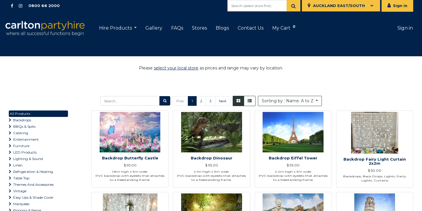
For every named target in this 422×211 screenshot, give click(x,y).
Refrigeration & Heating (33, 171)
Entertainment (26, 139)
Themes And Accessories (33, 184)
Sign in (400, 5)
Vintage (19, 191)
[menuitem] (158, 28)
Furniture (21, 146)
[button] (290, 101)
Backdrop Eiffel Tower (293, 173)
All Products (20, 113)
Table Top (21, 178)
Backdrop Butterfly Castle (130, 173)
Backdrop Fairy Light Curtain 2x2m (374, 171)
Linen (18, 165)
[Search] (293, 5)
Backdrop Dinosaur (211, 173)
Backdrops (22, 120)
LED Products (25, 152)
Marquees (21, 204)
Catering (20, 133)
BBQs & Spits (24, 126)
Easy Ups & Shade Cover (33, 197)
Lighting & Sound (28, 158)
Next (223, 101)
